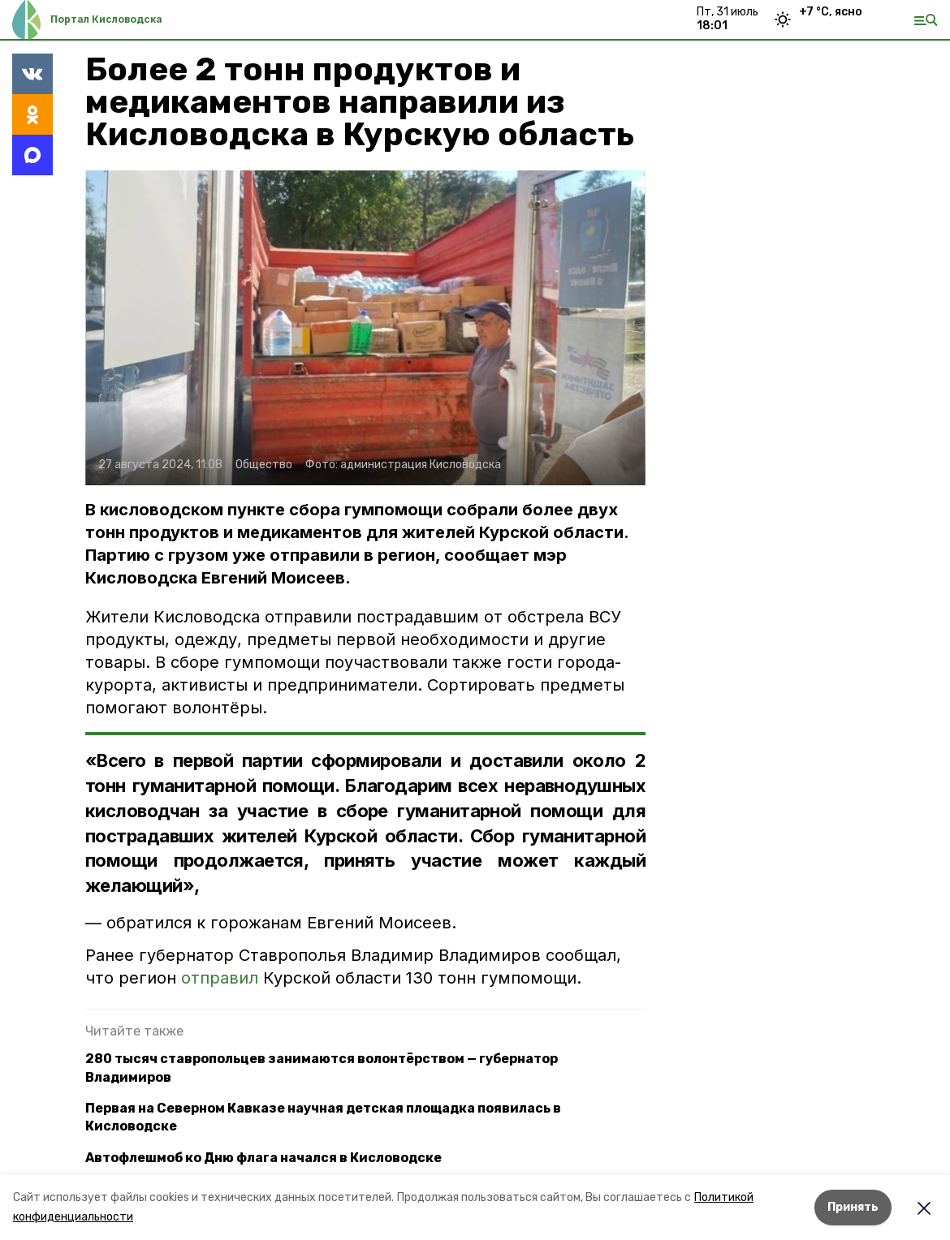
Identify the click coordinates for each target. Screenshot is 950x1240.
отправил (219, 978)
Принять (853, 1207)
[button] (365, 327)
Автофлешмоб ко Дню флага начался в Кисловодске (263, 1157)
